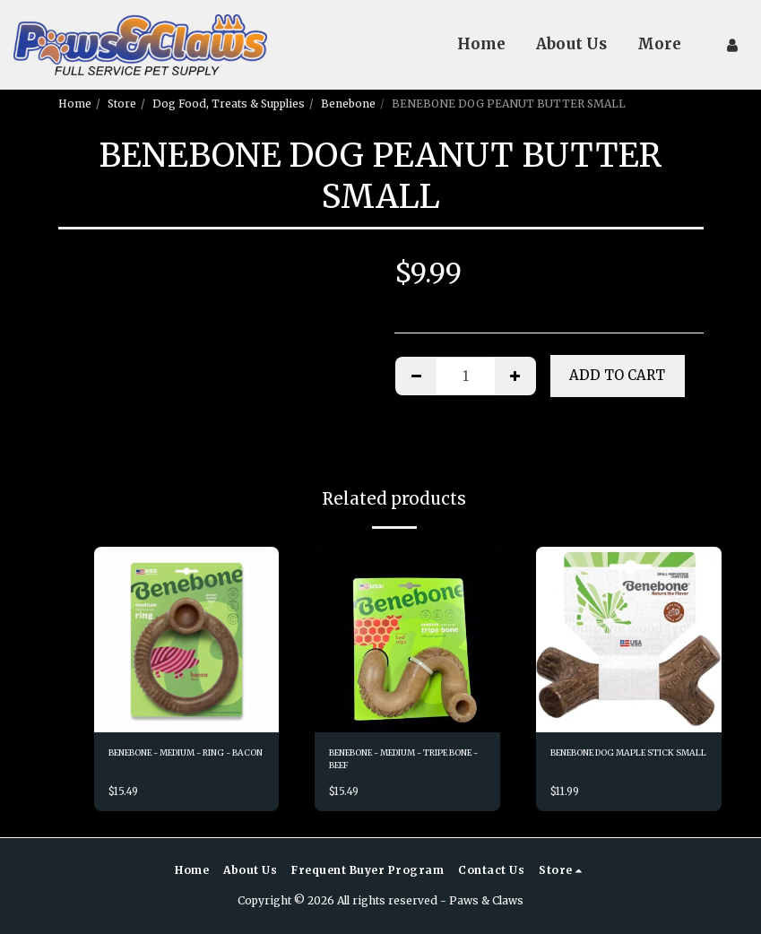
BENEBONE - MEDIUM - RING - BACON (175, 762)
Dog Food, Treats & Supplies (228, 103)
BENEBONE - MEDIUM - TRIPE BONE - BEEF (396, 762)
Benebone (348, 103)
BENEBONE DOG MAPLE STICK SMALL (618, 762)
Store (122, 103)
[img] (187, 639)
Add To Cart (617, 375)
